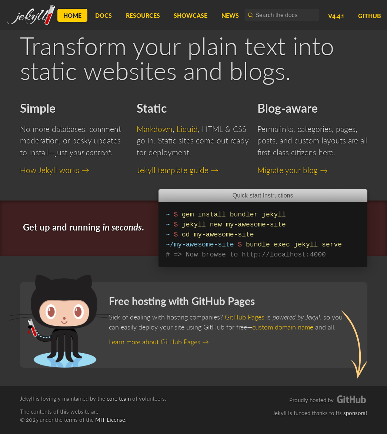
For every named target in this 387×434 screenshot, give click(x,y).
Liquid (187, 128)
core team (119, 398)
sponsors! (355, 413)
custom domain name (282, 327)
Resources (143, 15)
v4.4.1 (336, 15)
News (230, 15)
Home (72, 15)
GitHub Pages (244, 317)
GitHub (369, 15)
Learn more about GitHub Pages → (159, 342)
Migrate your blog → (292, 170)
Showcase (190, 15)
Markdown (155, 128)
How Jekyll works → (54, 170)
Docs (103, 15)
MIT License (110, 419)
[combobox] (282, 15)
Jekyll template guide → (177, 170)
